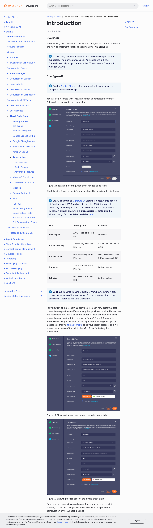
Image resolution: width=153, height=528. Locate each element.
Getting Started (11, 17)
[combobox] (93, 6)
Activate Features (15, 46)
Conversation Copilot (17, 68)
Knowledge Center (23, 291)
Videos (10, 52)
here (91, 214)
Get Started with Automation (21, 41)
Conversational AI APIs (18, 227)
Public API (18, 203)
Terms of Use (62, 522)
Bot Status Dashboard (24, 217)
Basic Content (21, 167)
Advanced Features (24, 172)
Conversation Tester (23, 213)
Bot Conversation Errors (25, 222)
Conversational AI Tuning (19, 100)
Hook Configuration (22, 208)
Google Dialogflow (22, 130)
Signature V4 (79, 200)
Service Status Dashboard (23, 296)
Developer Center (54, 17)
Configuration (132, 27)
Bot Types (18, 126)
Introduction (20, 162)
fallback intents (74, 325)
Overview (129, 21)
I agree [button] (137, 520)
